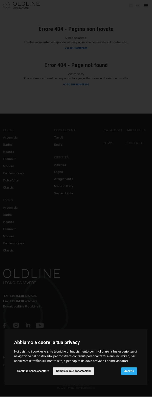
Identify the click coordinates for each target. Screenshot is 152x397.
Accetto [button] (129, 371)
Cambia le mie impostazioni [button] (73, 371)
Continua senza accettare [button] (33, 371)
